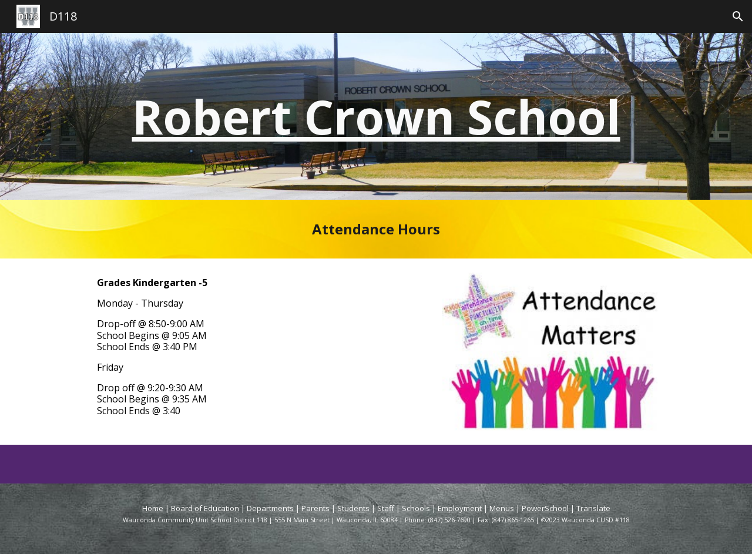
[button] (738, 16)
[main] (376, 116)
